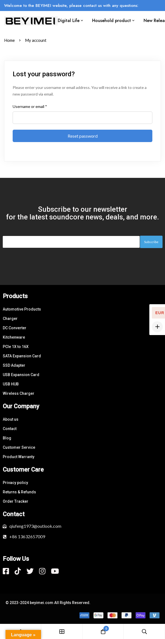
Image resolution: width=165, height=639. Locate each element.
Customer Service (19, 447)
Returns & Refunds (19, 492)
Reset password (83, 135)
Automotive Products (22, 309)
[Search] (144, 631)
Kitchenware (14, 337)
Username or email (30, 106)
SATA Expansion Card (22, 356)
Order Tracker (15, 501)
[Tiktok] (18, 571)
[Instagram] (42, 571)
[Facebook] (6, 571)
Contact (9, 428)
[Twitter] (30, 571)
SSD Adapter (14, 365)
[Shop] (61, 631)
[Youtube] (55, 571)
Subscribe (151, 242)
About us (10, 419)
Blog (7, 438)
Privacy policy (15, 482)
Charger (10, 318)
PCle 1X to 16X (16, 346)
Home (9, 40)
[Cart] (103, 631)
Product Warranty (18, 457)
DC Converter (14, 328)
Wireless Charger (18, 393)
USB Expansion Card (21, 374)
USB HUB (11, 384)
